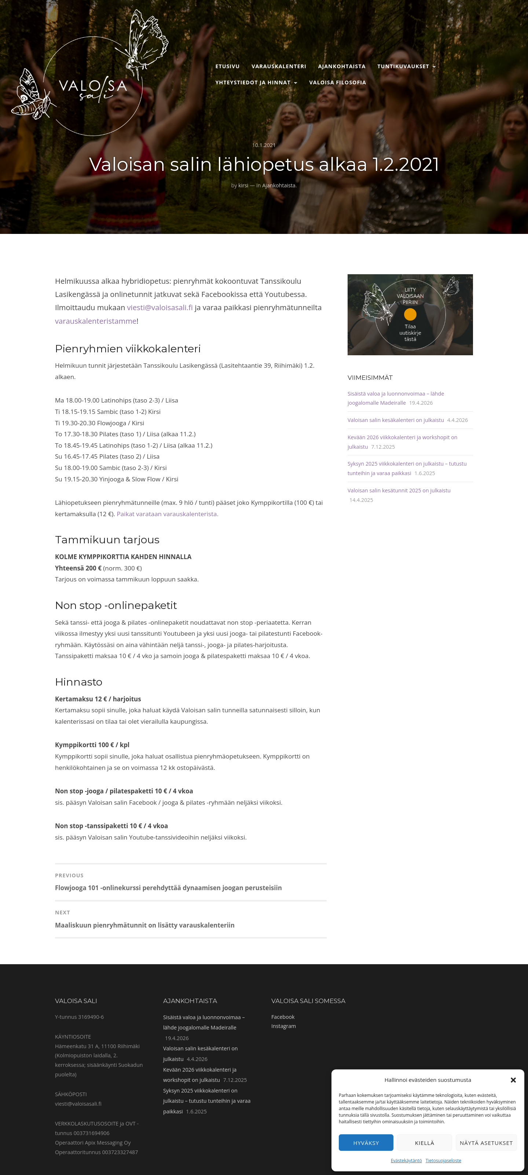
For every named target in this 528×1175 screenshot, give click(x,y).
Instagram (283, 1025)
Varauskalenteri (279, 66)
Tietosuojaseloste (443, 1160)
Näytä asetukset (486, 1142)
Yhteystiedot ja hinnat (252, 82)
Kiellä (424, 1142)
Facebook (283, 1016)
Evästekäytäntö (406, 1160)
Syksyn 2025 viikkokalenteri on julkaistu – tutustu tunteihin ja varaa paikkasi (206, 1101)
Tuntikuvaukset (403, 66)
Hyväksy (366, 1142)
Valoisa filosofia (337, 82)
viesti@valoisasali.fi (160, 307)
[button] (513, 1080)
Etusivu (227, 66)
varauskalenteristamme (95, 321)
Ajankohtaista (342, 66)
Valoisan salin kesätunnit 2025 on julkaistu (399, 490)
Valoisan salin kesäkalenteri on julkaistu (396, 419)
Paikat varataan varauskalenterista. (168, 514)
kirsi (243, 185)
